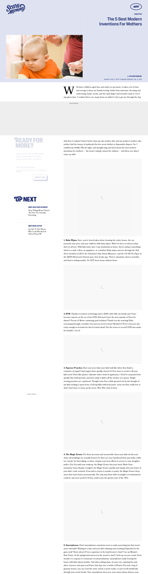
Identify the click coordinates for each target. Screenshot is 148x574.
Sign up (38, 179)
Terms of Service (42, 172)
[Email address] (32, 168)
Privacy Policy (19, 173)
